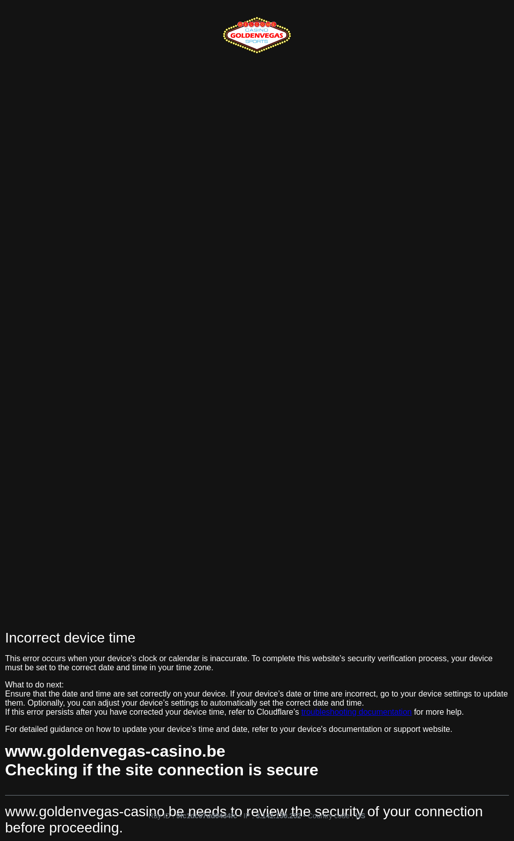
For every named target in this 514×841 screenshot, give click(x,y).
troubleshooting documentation (356, 712)
